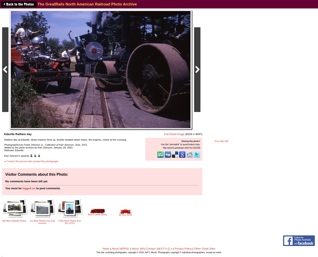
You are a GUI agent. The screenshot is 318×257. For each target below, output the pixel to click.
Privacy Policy (183, 248)
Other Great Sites (204, 248)
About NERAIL (120, 248)
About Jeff (138, 248)
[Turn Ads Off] (221, 141)
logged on (29, 188)
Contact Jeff (153, 248)
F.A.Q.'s (167, 248)
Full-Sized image (174, 134)
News (106, 248)
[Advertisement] (221, 74)
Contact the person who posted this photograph (32, 161)
